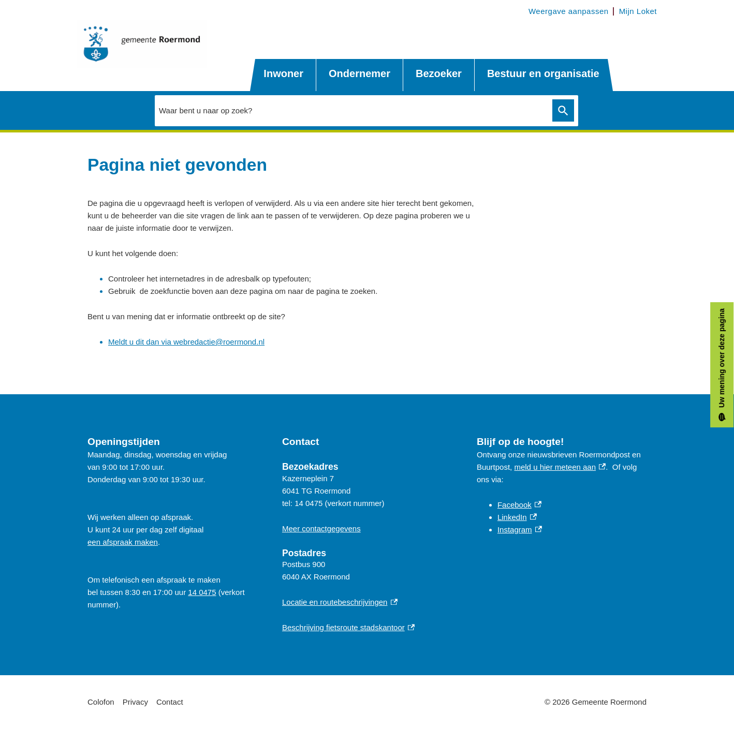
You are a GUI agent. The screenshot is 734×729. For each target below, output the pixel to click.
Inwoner (283, 73)
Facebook (519, 504)
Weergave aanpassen (569, 11)
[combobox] (351, 110)
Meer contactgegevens (321, 528)
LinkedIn (517, 517)
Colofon (100, 701)
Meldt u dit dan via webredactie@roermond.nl (186, 341)
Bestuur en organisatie (543, 73)
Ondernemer (359, 73)
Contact (169, 701)
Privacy (135, 701)
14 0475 (202, 592)
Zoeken (561, 110)
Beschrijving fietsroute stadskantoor (348, 627)
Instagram (519, 529)
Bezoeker (439, 73)
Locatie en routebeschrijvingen (340, 602)
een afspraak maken (122, 542)
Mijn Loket (638, 11)
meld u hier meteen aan (560, 467)
